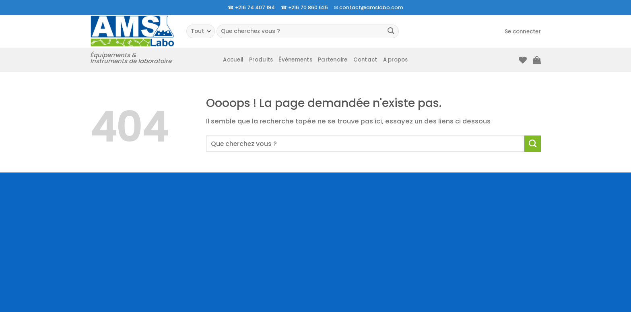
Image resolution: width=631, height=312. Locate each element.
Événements (295, 60)
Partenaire (333, 60)
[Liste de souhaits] (523, 60)
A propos (395, 60)
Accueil (233, 60)
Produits (261, 60)
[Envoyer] (391, 32)
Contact (365, 60)
